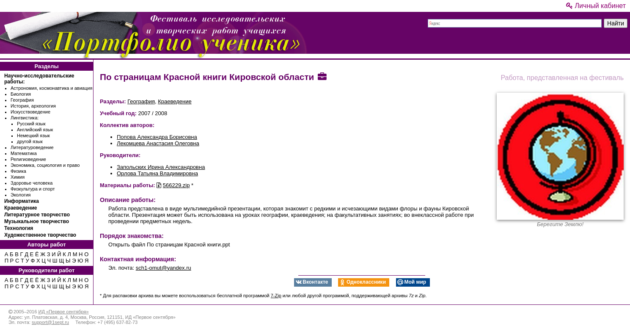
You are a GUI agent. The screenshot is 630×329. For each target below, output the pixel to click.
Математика (24, 153)
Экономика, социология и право (45, 165)
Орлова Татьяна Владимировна (157, 173)
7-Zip (276, 295)
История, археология (33, 105)
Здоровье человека (31, 182)
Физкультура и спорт (33, 188)
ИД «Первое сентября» (63, 311)
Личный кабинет (596, 5)
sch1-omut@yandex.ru (163, 268)
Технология (18, 228)
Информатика (21, 201)
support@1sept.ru (50, 322)
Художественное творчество (40, 235)
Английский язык (35, 129)
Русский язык (31, 123)
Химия (18, 177)
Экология (21, 194)
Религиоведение (28, 159)
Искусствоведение (30, 111)
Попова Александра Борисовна (157, 137)
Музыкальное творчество (36, 221)
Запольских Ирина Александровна (161, 167)
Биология (21, 94)
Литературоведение (32, 147)
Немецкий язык (33, 135)
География (22, 99)
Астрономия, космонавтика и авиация (51, 88)
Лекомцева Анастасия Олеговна (158, 143)
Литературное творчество (37, 215)
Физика (18, 171)
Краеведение (20, 208)
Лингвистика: (25, 117)
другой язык (30, 141)
